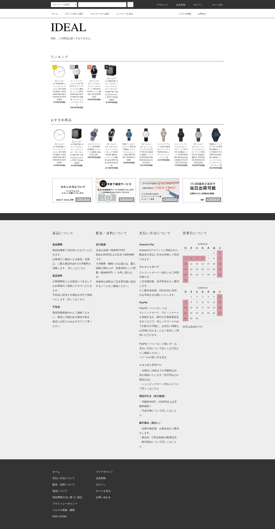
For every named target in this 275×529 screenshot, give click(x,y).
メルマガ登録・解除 (63, 510)
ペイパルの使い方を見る (153, 357)
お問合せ (199, 14)
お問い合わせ (103, 497)
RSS (55, 516)
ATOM (63, 516)
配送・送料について (63, 484)
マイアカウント (104, 471)
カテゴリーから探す (98, 14)
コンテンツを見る (122, 14)
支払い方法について (63, 478)
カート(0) (215, 5)
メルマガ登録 (182, 14)
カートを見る (103, 490)
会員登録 (179, 5)
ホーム (55, 14)
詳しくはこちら (76, 268)
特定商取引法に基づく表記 (67, 497)
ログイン (196, 5)
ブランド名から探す (72, 14)
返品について (59, 490)
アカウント (161, 5)
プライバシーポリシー (64, 503)
